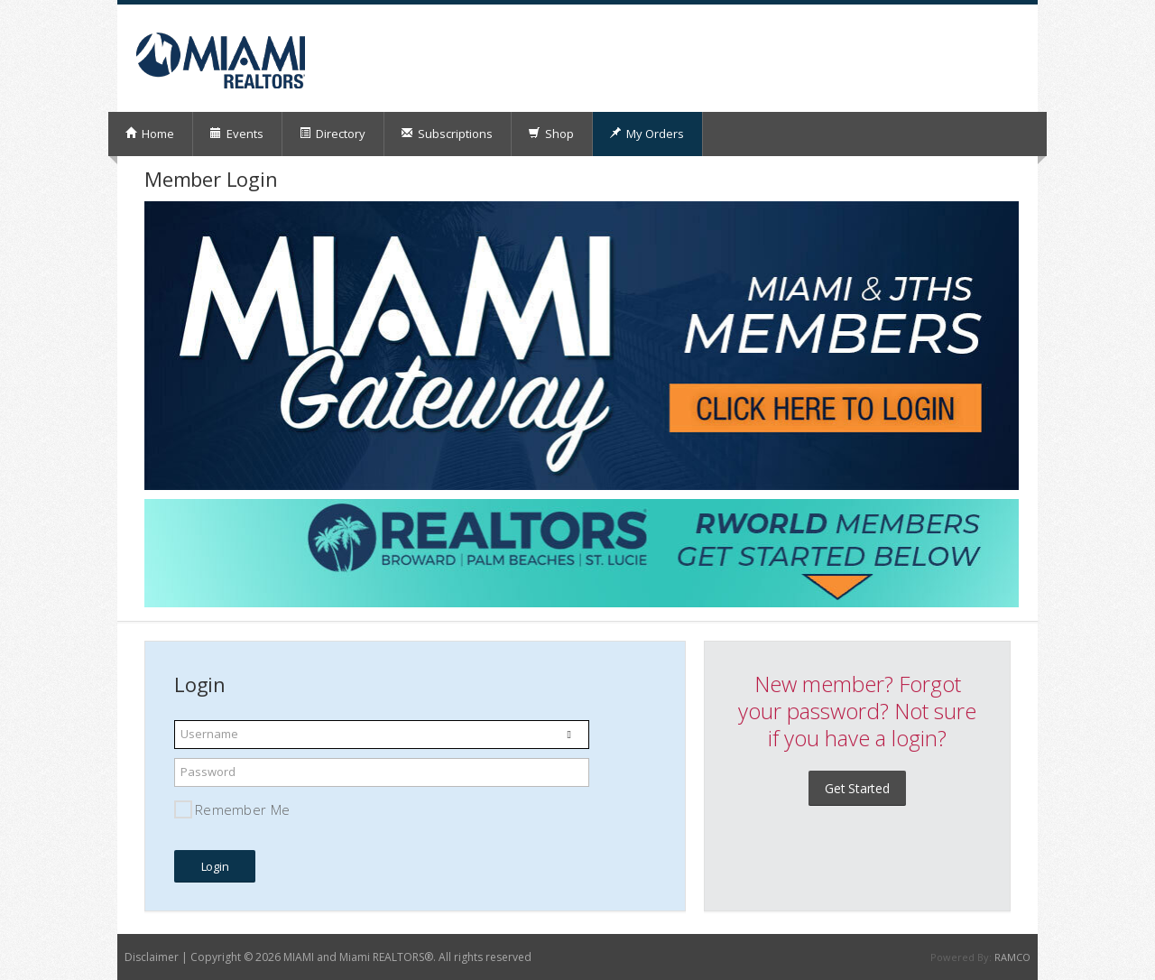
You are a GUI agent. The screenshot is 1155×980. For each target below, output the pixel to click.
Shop (551, 133)
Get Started (857, 788)
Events (236, 133)
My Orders (646, 133)
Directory (332, 133)
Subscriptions (447, 133)
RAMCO (1012, 957)
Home (149, 133)
